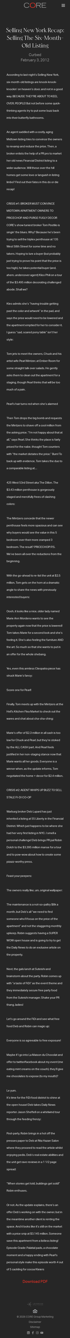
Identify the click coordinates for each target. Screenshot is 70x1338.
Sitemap (35, 1327)
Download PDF (35, 1282)
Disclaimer (35, 1322)
